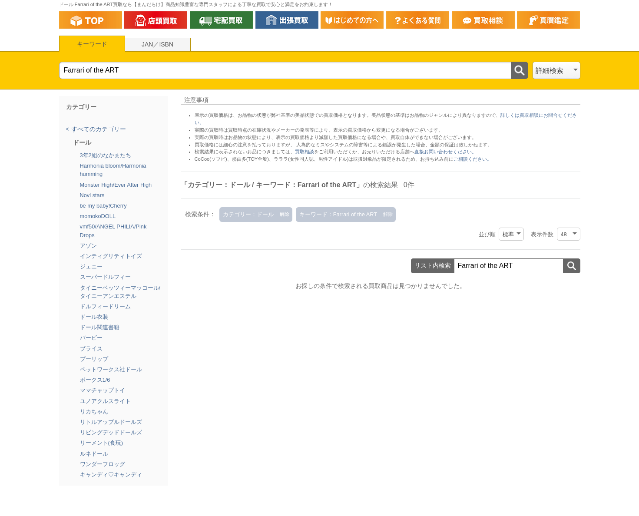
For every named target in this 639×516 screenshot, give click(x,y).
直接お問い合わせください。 (445, 151)
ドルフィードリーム (105, 306)
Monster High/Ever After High (116, 185)
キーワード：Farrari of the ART (338, 214)
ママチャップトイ (102, 390)
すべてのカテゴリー (98, 129)
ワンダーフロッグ (102, 464)
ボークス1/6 (95, 380)
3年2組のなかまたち (105, 155)
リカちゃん (94, 411)
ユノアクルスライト (105, 401)
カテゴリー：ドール (248, 214)
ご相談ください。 (473, 159)
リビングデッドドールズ (111, 432)
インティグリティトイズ (111, 256)
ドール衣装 (94, 317)
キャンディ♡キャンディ (111, 474)
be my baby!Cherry (103, 205)
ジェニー (91, 266)
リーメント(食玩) (101, 443)
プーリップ (94, 359)
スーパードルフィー (105, 277)
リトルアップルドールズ (111, 422)
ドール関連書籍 (99, 327)
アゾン (88, 245)
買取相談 (304, 151)
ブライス (91, 348)
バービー (91, 337)
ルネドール (94, 453)
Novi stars (92, 195)
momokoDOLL (98, 216)
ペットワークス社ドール (111, 369)
